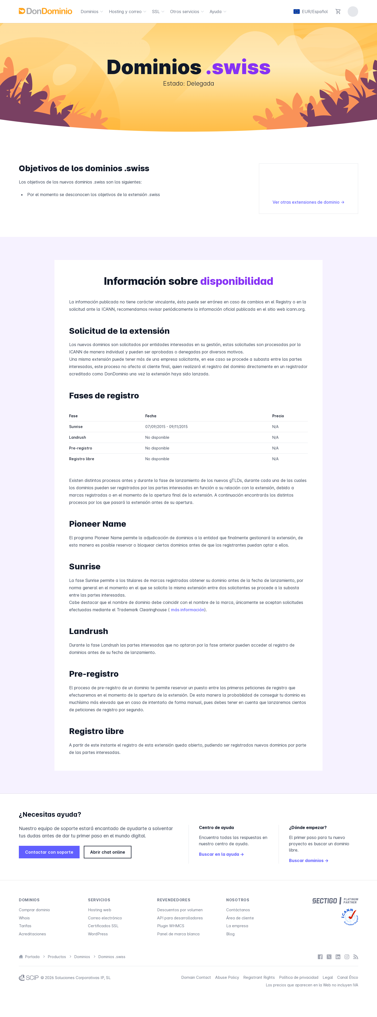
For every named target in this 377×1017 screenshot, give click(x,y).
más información (187, 609)
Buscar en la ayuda (221, 854)
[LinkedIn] (338, 957)
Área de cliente (240, 917)
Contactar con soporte (49, 852)
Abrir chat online (107, 852)
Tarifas (25, 925)
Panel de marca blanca (178, 933)
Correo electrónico (105, 917)
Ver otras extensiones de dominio (309, 202)
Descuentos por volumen (180, 909)
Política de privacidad (298, 977)
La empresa (237, 925)
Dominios (93, 11)
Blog (230, 933)
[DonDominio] (45, 11)
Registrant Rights (259, 977)
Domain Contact (196, 977)
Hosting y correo (128, 11)
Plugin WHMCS (170, 925)
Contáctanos (238, 909)
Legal (328, 977)
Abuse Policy (227, 977)
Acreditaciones (32, 933)
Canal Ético (347, 977)
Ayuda (219, 11)
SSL (159, 11)
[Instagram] (347, 957)
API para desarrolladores (180, 917)
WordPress (98, 933)
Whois (24, 917)
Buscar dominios (309, 860)
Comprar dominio (34, 909)
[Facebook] (320, 957)
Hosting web (99, 909)
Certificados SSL (103, 925)
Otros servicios (188, 11)
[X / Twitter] (329, 957)
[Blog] (355, 957)
